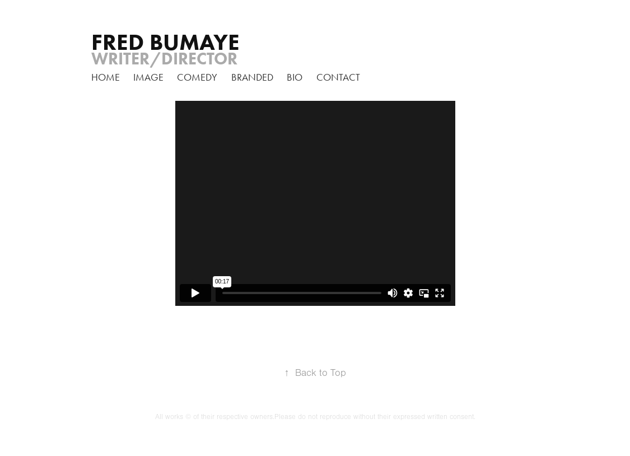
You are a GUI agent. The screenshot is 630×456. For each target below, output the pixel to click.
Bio (294, 77)
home (105, 77)
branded (252, 77)
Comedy (197, 77)
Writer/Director (164, 58)
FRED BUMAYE (165, 42)
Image (148, 77)
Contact (338, 77)
